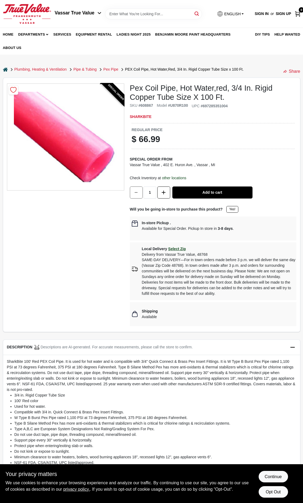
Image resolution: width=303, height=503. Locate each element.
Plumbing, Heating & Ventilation (40, 69)
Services (62, 34)
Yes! (232, 209)
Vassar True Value (78, 13)
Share (291, 71)
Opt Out (273, 492)
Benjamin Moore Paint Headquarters (193, 34)
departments (31, 34)
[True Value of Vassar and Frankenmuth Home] (27, 14)
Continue (273, 476)
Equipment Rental (94, 34)
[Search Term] (153, 14)
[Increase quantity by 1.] (163, 192)
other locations (174, 178)
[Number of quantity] (149, 192)
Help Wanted (287, 34)
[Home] (5, 69)
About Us (12, 48)
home (8, 34)
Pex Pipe (110, 69)
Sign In (262, 14)
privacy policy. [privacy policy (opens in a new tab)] (76, 489)
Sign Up (283, 14)
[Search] (197, 13)
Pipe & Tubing (85, 69)
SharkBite (141, 117)
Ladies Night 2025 (133, 34)
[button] (230, 14)
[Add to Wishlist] (13, 90)
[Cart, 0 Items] (297, 14)
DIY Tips (262, 34)
